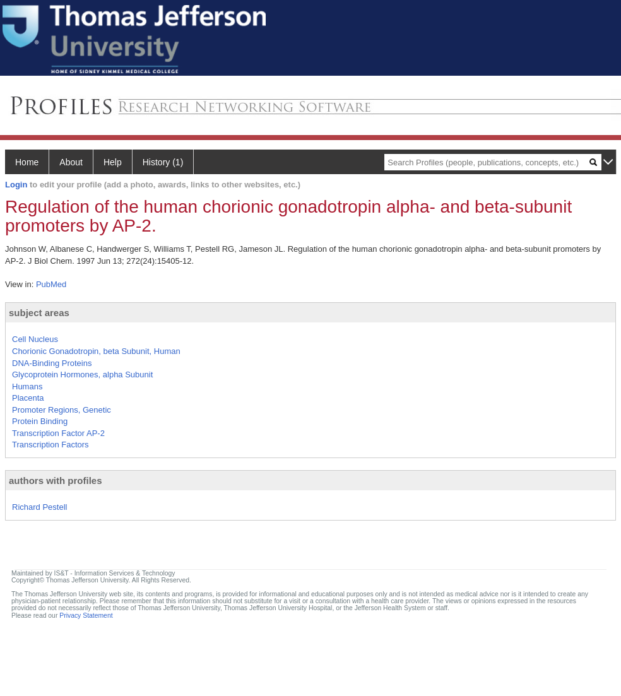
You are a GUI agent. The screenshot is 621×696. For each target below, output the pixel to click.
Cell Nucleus (35, 339)
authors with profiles (55, 480)
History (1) (163, 162)
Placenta (28, 398)
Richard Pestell (39, 507)
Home (26, 162)
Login (16, 184)
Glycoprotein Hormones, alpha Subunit (82, 374)
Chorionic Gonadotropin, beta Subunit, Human (96, 351)
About (71, 162)
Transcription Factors (50, 444)
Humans (27, 386)
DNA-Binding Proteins (52, 363)
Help (113, 162)
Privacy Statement (85, 615)
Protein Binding (40, 421)
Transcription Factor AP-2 (58, 433)
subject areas (39, 312)
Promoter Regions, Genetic (61, 410)
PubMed (51, 284)
